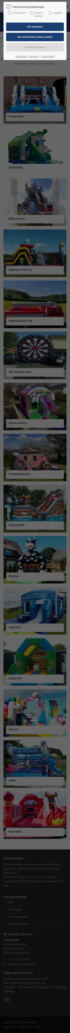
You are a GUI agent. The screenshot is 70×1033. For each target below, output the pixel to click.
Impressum (34, 56)
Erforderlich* (17, 12)
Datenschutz (21, 56)
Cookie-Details (48, 56)
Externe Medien (36, 14)
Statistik (55, 12)
